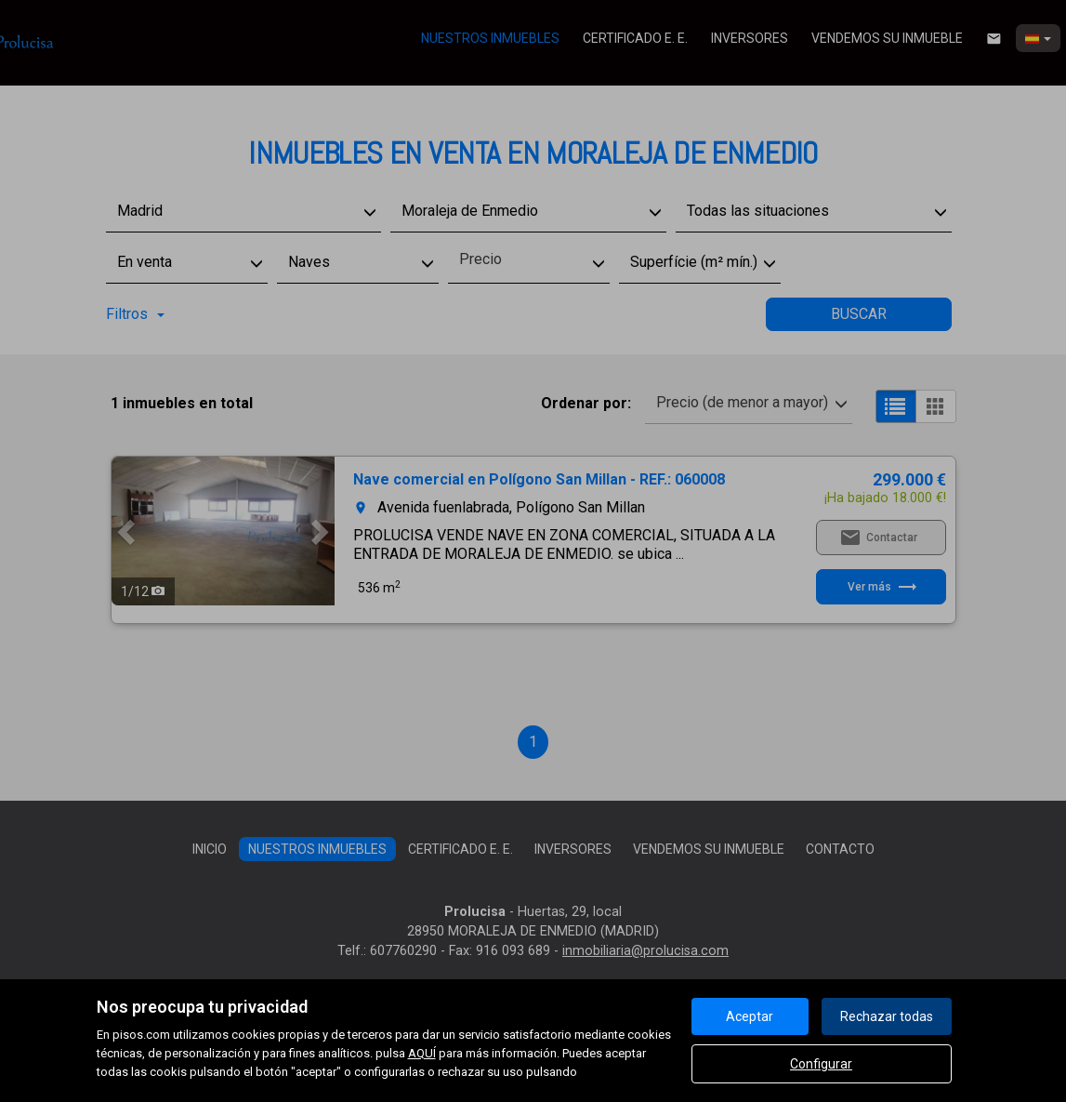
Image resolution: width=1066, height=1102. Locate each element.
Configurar (821, 1063)
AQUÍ (422, 1053)
